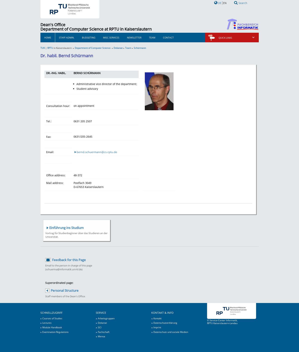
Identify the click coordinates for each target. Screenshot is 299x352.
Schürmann (140, 47)
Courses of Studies (52, 318)
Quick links (237, 37)
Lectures (47, 322)
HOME (47, 37)
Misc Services (111, 37)
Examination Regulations (55, 331)
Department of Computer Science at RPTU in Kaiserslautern (96, 29)
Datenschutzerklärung (165, 322)
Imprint (157, 327)
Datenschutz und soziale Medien (170, 331)
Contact (168, 37)
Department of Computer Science (93, 47)
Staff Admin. (66, 37)
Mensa (101, 336)
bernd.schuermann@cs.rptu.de (97, 152)
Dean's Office (52, 24)
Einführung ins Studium (66, 227)
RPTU (50, 47)
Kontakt (157, 318)
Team (152, 37)
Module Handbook (52, 327)
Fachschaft (103, 331)
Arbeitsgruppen (106, 318)
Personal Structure (65, 290)
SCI (99, 327)
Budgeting (88, 37)
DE (219, 3)
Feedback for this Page (69, 260)
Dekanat (118, 47)
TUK (42, 47)
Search (242, 3)
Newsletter (134, 37)
